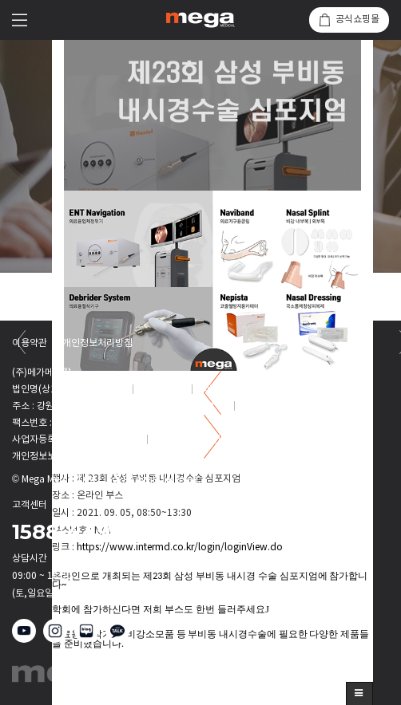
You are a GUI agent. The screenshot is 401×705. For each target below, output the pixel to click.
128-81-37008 (112, 440)
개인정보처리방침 (97, 344)
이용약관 (29, 344)
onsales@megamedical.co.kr (292, 389)
